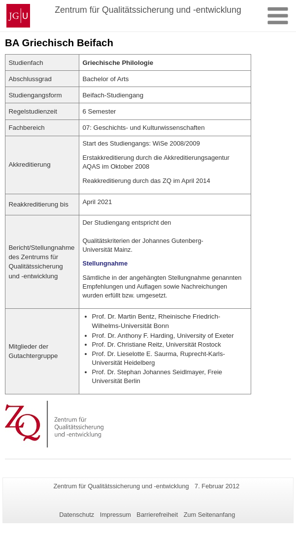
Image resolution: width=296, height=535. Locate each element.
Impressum (115, 514)
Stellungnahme (105, 263)
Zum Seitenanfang (209, 514)
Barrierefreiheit (157, 514)
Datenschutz (76, 514)
